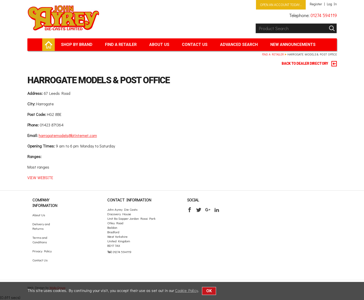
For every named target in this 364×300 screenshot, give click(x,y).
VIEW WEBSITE (40, 177)
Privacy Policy (42, 251)
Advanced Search (239, 44)
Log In (332, 4)
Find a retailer (121, 44)
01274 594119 (323, 15)
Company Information (44, 202)
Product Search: (255, 23)
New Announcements (293, 44)
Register (316, 4)
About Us (159, 44)
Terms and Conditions (39, 239)
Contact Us (194, 44)
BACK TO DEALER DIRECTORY (309, 63)
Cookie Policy (186, 290)
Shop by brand (76, 44)
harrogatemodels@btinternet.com (68, 135)
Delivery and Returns (41, 226)
